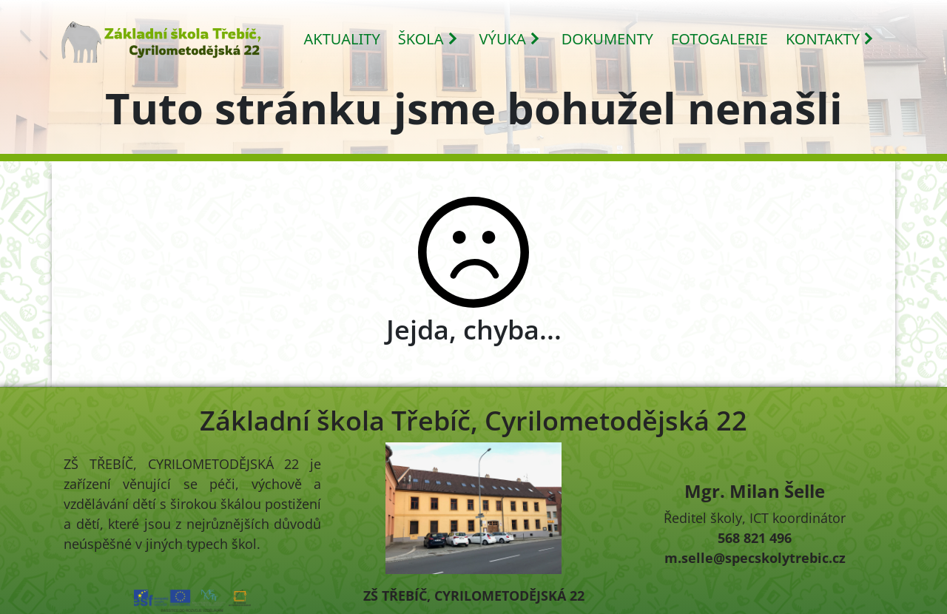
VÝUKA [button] (510, 39)
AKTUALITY (342, 39)
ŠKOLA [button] (428, 39)
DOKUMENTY (607, 39)
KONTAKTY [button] (830, 39)
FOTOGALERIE (719, 39)
